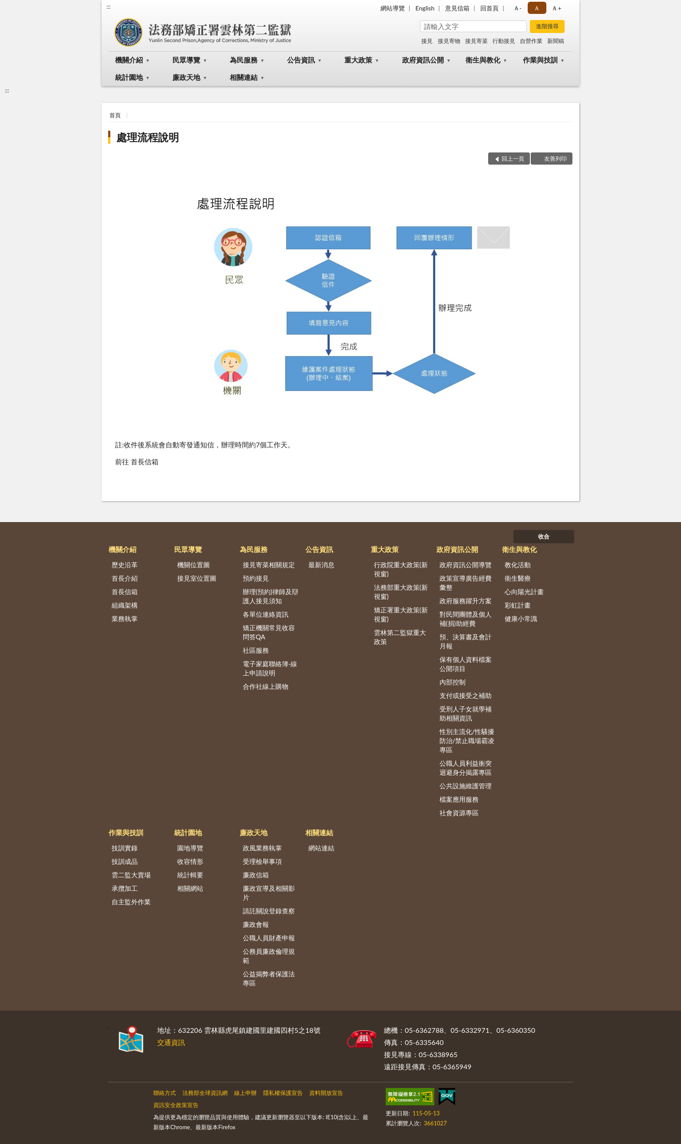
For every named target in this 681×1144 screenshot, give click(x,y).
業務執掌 (125, 618)
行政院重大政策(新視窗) (401, 569)
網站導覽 (392, 8)
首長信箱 (125, 591)
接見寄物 (449, 40)
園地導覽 (190, 848)
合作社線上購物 (265, 686)
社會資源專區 (459, 813)
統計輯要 (190, 875)
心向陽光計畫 (524, 591)
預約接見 (256, 578)
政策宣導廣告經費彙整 (466, 582)
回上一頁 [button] (513, 158)
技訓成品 (125, 861)
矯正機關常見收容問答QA (269, 632)
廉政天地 (186, 77)
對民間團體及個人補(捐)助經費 (466, 618)
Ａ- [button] (517, 8)
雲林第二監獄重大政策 (400, 636)
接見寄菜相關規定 (269, 565)
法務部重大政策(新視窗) (401, 591)
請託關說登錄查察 (269, 911)
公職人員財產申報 (269, 938)
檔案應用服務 (459, 799)
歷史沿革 (125, 565)
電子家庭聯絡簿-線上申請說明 (270, 668)
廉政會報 (256, 924)
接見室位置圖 (196, 578)
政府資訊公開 (423, 60)
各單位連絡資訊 (265, 614)
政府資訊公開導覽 (466, 565)
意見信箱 (457, 8)
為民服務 (244, 60)
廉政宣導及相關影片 (269, 892)
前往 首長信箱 (137, 461)
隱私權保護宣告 (283, 1092)
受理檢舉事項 (262, 861)
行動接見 (504, 40)
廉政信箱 (256, 875)
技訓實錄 (125, 848)
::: (108, 6)
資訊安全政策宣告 (175, 1104)
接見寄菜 (476, 40)
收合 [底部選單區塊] (543, 536)
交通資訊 (171, 1042)
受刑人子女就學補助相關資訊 (466, 713)
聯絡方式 (164, 1092)
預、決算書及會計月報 (466, 641)
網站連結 (321, 848)
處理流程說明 (147, 137)
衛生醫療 (518, 578)
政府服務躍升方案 (466, 601)
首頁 (115, 115)
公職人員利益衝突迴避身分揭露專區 (466, 767)
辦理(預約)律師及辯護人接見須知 (270, 596)
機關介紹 (129, 60)
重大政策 (358, 60)
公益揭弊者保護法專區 (269, 978)
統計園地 (129, 77)
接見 (427, 40)
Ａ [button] (537, 8)
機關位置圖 (193, 565)
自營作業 (531, 40)
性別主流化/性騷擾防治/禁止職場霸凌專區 (467, 740)
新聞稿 (555, 40)
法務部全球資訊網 (205, 1092)
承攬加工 (125, 888)
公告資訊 (301, 60)
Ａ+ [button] (556, 8)
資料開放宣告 (326, 1092)
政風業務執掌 (262, 848)
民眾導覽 (186, 60)
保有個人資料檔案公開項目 (466, 663)
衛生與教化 (483, 60)
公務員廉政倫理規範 (269, 955)
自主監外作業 (131, 902)
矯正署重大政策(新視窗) (401, 614)
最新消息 (321, 565)
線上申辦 (245, 1092)
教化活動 (518, 565)
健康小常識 (521, 618)
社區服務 (256, 650)
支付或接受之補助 (466, 695)
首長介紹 (125, 578)
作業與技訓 (540, 60)
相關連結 (244, 77)
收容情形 (190, 861)
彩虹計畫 (518, 605)
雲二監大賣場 (131, 875)
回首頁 (489, 8)
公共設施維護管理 (466, 786)
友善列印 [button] (555, 158)
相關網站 (190, 888)
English (425, 8)
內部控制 (453, 682)
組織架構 (125, 605)
